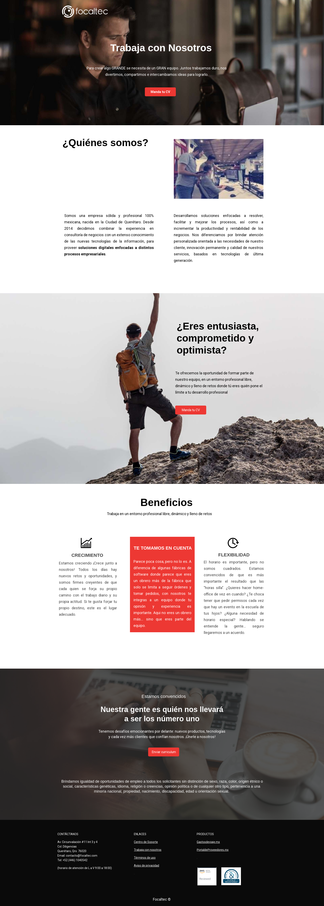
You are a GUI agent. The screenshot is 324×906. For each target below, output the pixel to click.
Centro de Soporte (146, 842)
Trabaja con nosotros (147, 849)
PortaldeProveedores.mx (213, 849)
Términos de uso (145, 857)
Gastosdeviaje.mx (208, 842)
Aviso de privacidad (146, 865)
